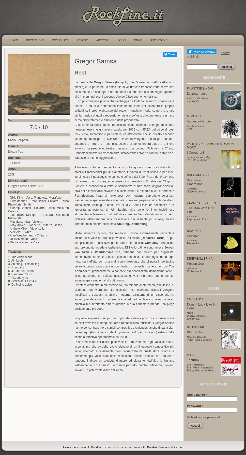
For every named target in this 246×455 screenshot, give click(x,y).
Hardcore (206, 339)
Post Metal (193, 367)
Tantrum (193, 360)
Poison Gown (196, 263)
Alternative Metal (204, 370)
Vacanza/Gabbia (199, 121)
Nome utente (197, 394)
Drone (190, 315)
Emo (189, 128)
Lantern (80, 186)
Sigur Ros (145, 176)
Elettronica (193, 101)
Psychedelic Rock (197, 219)
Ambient (205, 160)
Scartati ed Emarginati (194, 182)
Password (195, 406)
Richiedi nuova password (203, 417)
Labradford (115, 214)
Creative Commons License (165, 447)
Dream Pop (15, 151)
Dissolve (193, 236)
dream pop (167, 176)
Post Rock (193, 160)
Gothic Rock (194, 271)
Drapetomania (197, 93)
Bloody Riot (195, 332)
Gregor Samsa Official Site (25, 186)
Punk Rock (193, 339)
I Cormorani (195, 152)
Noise (190, 191)
